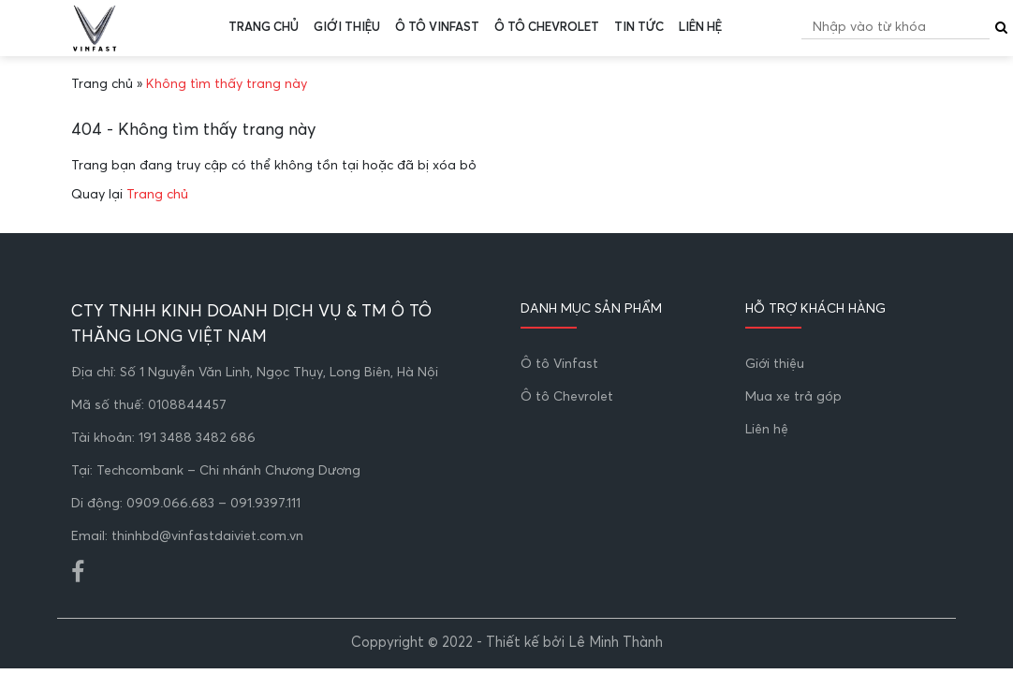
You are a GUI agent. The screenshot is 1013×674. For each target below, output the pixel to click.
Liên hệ (700, 28)
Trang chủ (263, 28)
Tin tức (639, 28)
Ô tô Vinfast (437, 28)
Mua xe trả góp (793, 396)
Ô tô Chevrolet (546, 28)
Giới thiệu (347, 28)
